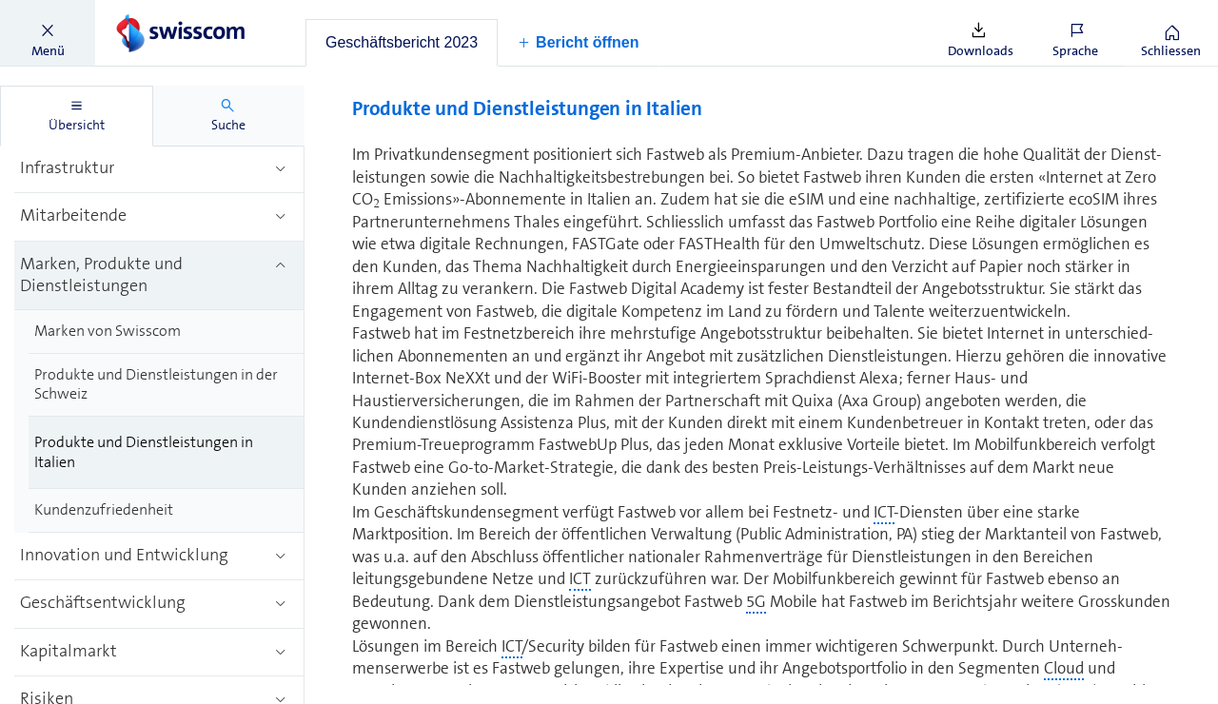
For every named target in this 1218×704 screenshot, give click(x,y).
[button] (47, 33)
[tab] (401, 43)
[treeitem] (159, 170)
